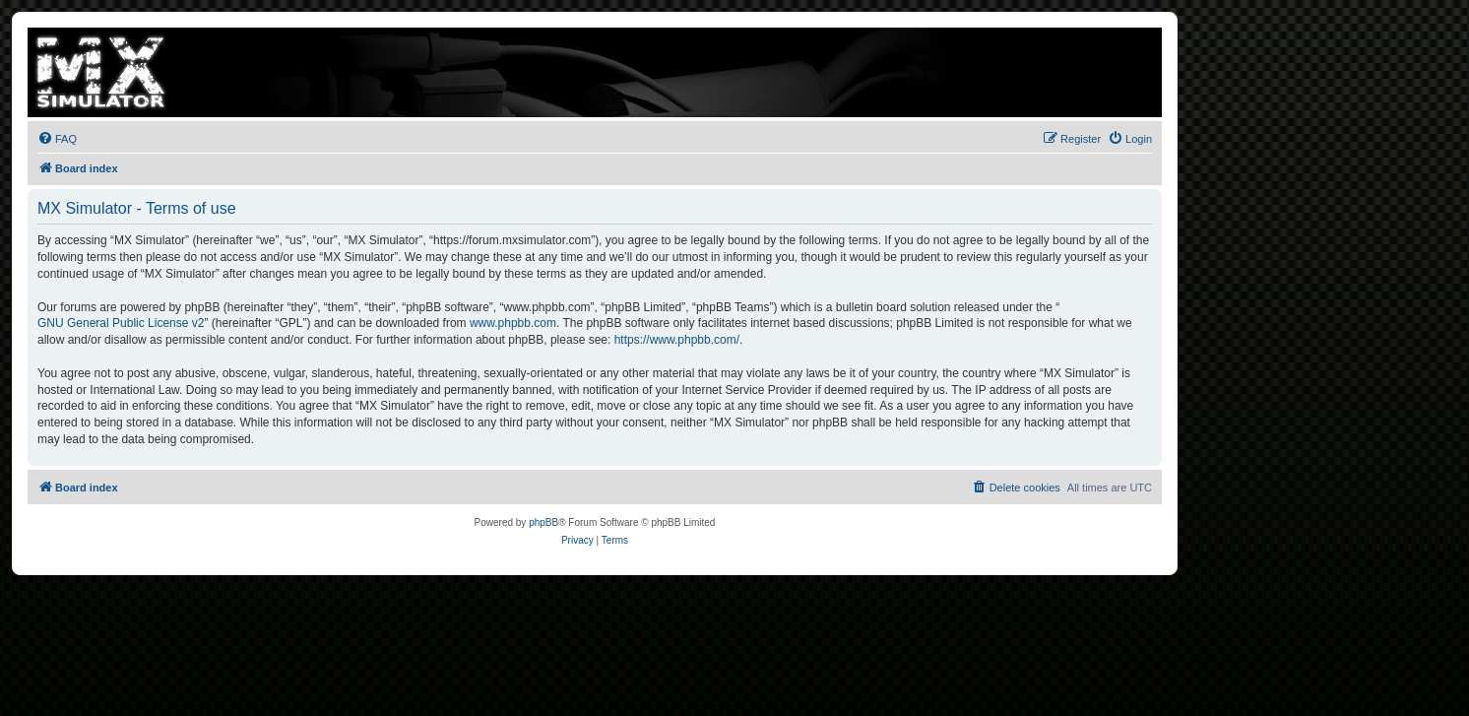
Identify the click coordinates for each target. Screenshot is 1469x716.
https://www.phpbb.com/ (676, 340)
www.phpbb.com (513, 323)
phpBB (543, 522)
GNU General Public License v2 (120, 323)
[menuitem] (57, 139)
